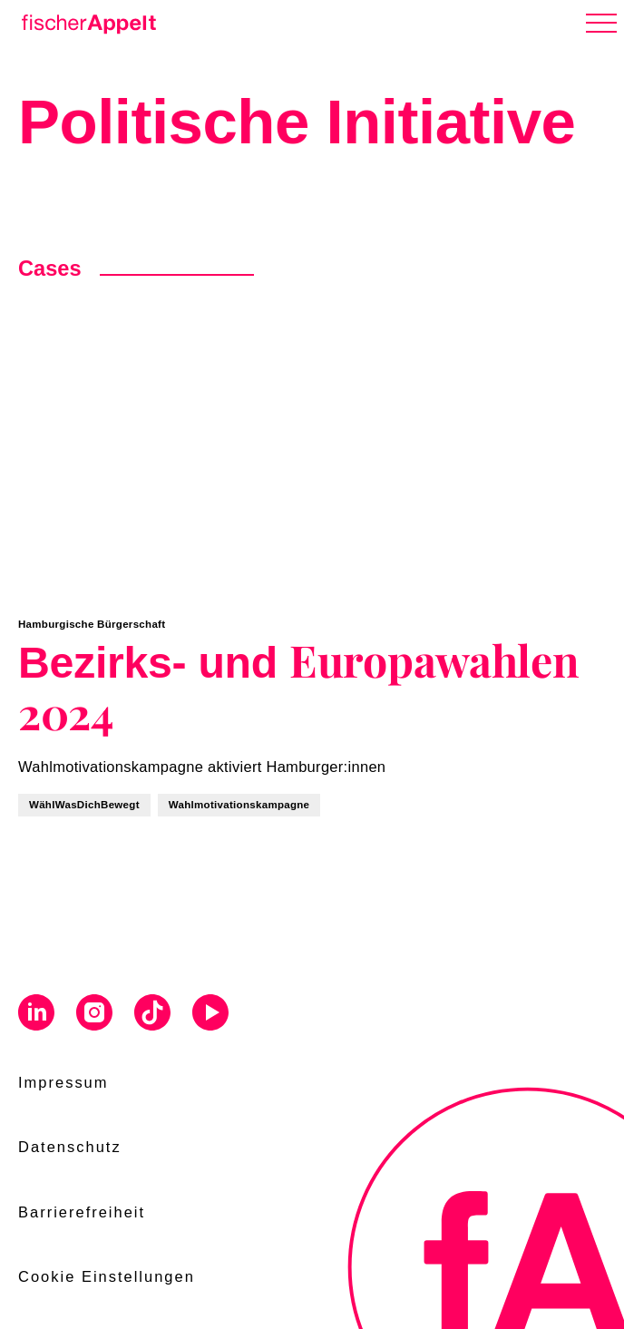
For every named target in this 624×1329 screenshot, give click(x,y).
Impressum (63, 1082)
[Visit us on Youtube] (210, 1015)
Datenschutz (70, 1146)
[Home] (85, 21)
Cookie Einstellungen (106, 1276)
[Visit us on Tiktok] (152, 1015)
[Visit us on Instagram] (94, 1015)
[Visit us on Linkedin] (36, 1015)
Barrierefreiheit (81, 1212)
